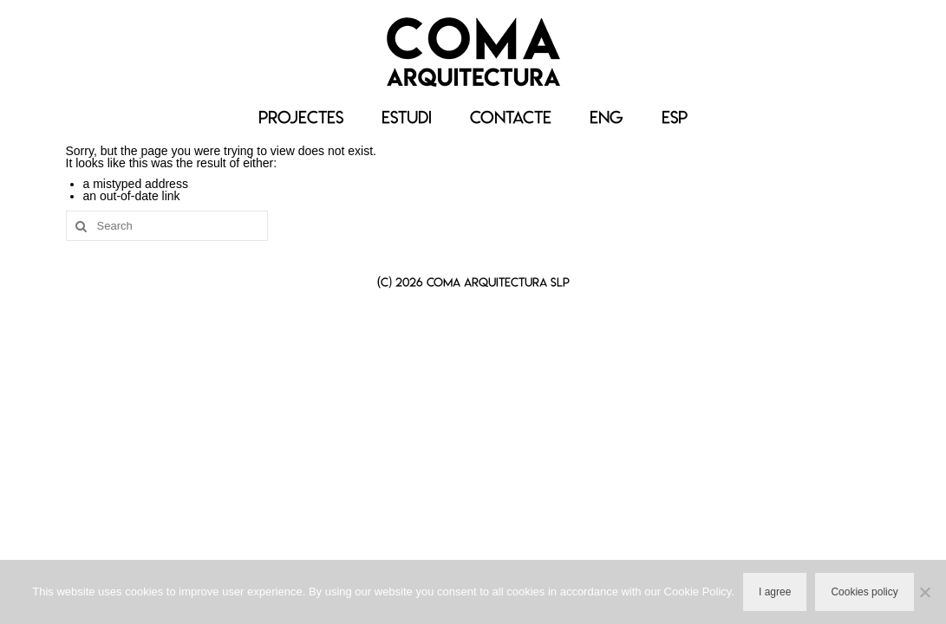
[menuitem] (606, 118)
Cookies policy (864, 592)
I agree (775, 592)
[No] (924, 592)
